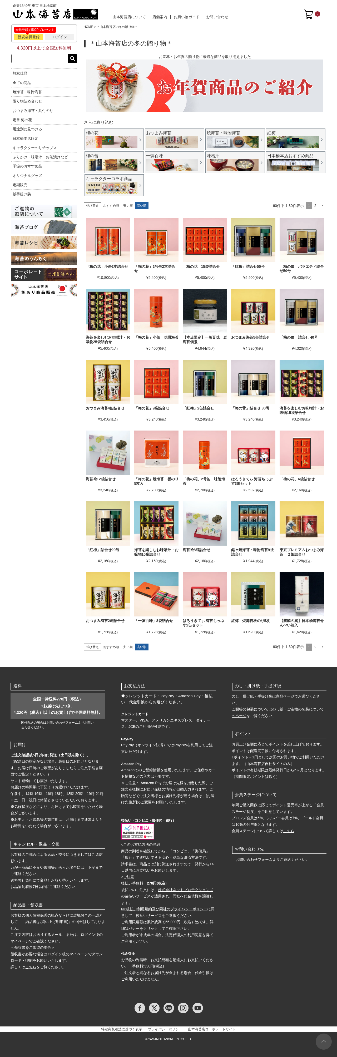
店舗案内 (159, 17)
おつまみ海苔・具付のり (33, 110)
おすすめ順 (111, 206)
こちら (30, 967)
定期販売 (20, 185)
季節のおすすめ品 (27, 166)
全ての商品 (22, 83)
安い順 (128, 206)
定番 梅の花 (22, 120)
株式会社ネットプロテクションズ (185, 890)
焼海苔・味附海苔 (27, 92)
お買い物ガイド (187, 17)
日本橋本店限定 (25, 138)
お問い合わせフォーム (62, 722)
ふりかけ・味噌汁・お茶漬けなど (40, 157)
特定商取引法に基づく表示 (121, 1029)
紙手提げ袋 (22, 194)
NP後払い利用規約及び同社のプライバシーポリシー (164, 909)
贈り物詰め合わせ (27, 101)
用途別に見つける (27, 129)
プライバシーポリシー (165, 1029)
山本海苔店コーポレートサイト (212, 1029)
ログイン (59, 37)
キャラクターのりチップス (35, 148)
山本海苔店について (129, 17)
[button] (322, 206)
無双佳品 (20, 73)
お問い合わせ (217, 17)
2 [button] (315, 206)
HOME (88, 27)
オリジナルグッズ (27, 176)
